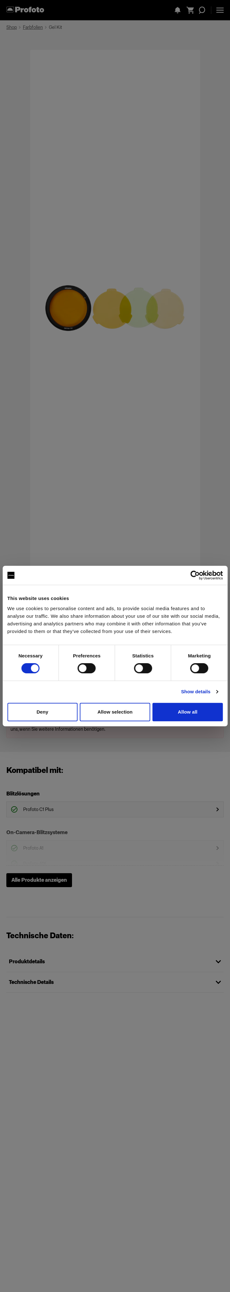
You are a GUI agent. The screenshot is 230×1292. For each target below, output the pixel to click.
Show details (196, 691)
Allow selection (115, 712)
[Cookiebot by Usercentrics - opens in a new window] (195, 575)
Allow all (187, 712)
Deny (42, 712)
